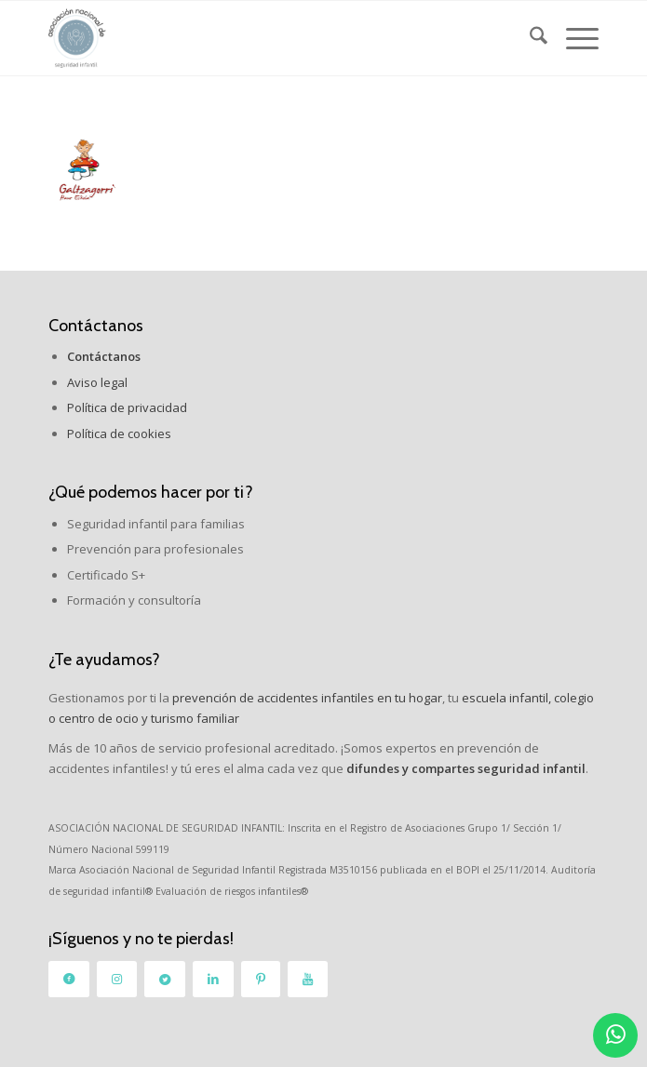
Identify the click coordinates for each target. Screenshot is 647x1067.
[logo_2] (268, 38)
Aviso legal (97, 382)
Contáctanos (95, 325)
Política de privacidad (127, 407)
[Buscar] (529, 38)
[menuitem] (529, 38)
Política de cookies (119, 433)
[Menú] (573, 38)
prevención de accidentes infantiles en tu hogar (305, 697)
